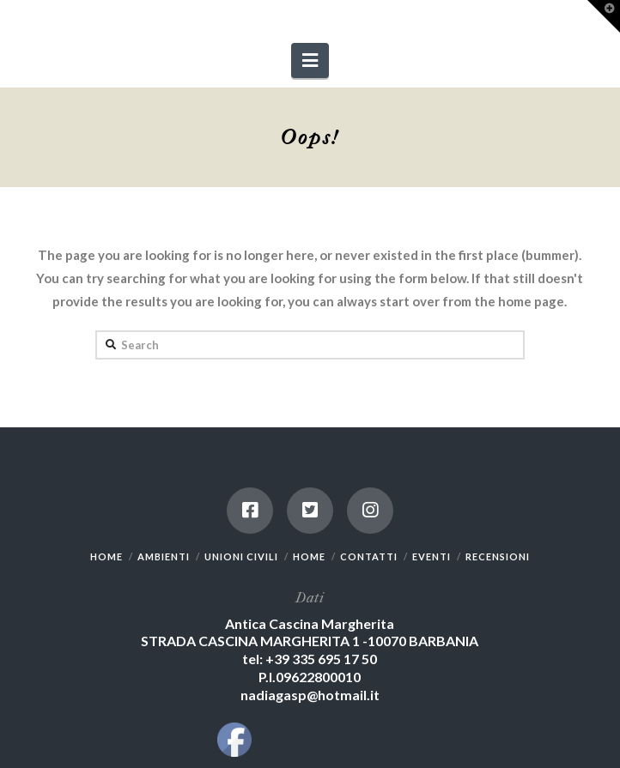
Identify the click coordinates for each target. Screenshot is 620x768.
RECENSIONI (497, 556)
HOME (106, 556)
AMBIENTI (163, 556)
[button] (310, 60)
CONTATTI (369, 556)
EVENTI (431, 556)
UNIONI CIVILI (241, 556)
